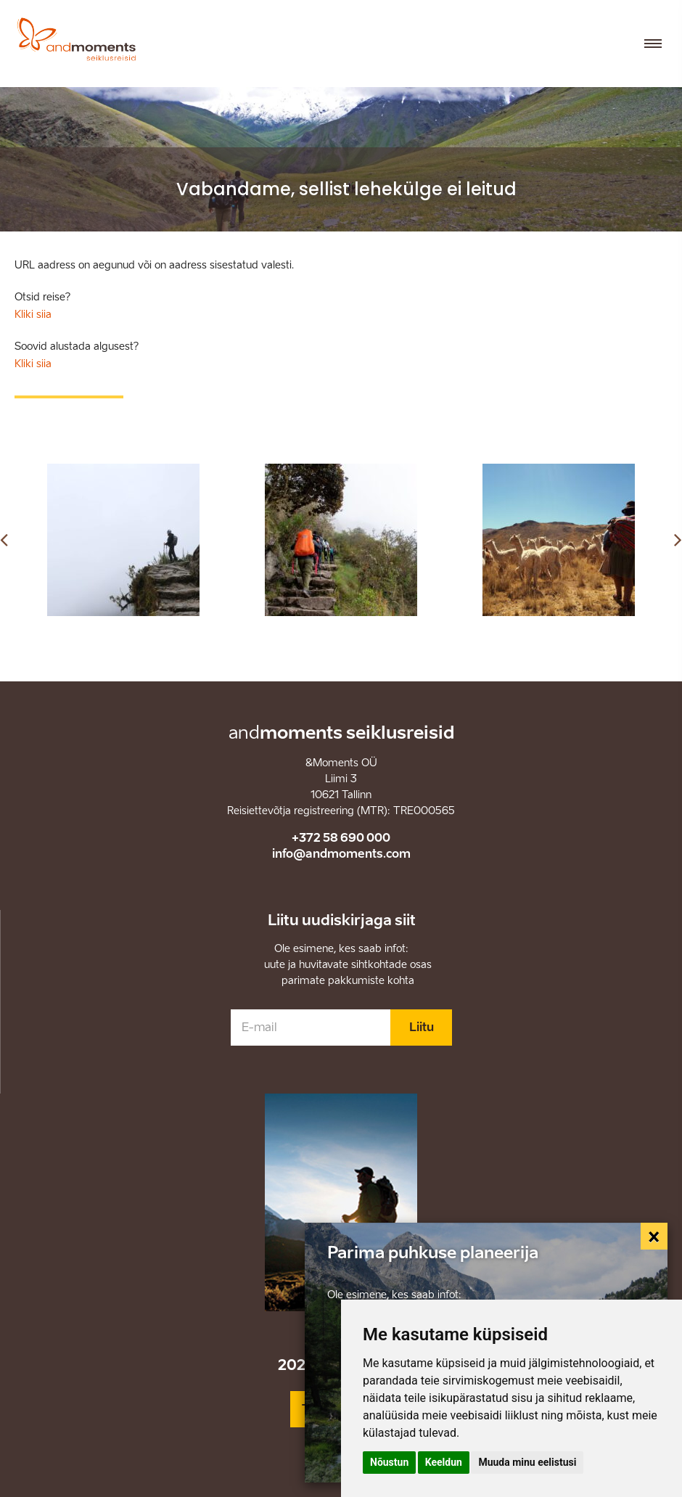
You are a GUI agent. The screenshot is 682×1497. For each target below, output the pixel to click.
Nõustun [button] (389, 1462)
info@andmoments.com (341, 854)
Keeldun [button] (443, 1462)
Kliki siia (33, 314)
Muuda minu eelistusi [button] (527, 1462)
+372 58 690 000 (341, 838)
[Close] (654, 1236)
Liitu (421, 1027)
